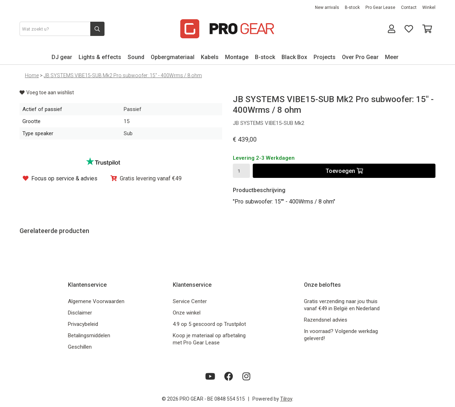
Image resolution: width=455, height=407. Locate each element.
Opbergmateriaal (172, 57)
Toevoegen (344, 171)
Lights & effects (100, 57)
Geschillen (80, 347)
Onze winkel (186, 313)
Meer (391, 57)
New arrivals (327, 7)
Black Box (294, 57)
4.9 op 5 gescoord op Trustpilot (209, 324)
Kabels (210, 57)
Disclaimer (80, 313)
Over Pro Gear (360, 57)
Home (32, 75)
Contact (409, 7)
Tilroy (286, 399)
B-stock (352, 7)
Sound (136, 57)
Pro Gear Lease (380, 7)
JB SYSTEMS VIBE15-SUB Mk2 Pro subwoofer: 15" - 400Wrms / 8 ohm (123, 75)
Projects (325, 57)
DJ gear (62, 57)
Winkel (428, 7)
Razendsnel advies (325, 320)
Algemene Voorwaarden (96, 301)
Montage (236, 57)
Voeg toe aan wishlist (47, 92)
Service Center (190, 301)
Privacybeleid (83, 324)
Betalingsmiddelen (89, 335)
